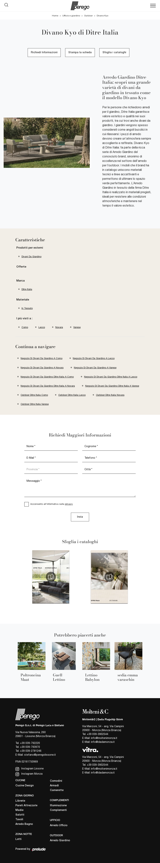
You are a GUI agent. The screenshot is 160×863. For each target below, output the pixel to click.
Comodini (56, 781)
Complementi (58, 810)
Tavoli (19, 819)
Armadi (54, 785)
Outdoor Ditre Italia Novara (110, 395)
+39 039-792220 (30, 742)
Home (55, 15)
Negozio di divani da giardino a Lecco (94, 358)
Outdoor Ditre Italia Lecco (72, 395)
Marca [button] (20, 280)
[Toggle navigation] (153, 6)
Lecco (41, 327)
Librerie (20, 801)
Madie (19, 810)
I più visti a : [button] (24, 318)
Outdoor (88, 15)
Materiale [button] (22, 299)
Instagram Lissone (29, 769)
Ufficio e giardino (71, 15)
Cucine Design (24, 785)
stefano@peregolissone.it (40, 754)
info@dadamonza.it (103, 741)
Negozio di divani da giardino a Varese (95, 367)
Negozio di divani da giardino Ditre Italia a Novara (48, 385)
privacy (69, 504)
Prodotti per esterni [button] (29, 248)
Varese (77, 327)
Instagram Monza (29, 774)
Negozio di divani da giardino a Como (41, 358)
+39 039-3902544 (97, 734)
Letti (18, 839)
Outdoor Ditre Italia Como (34, 395)
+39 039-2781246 (30, 750)
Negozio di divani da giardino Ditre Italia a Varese (112, 385)
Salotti (19, 815)
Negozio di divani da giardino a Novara (42, 367)
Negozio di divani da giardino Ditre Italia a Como (47, 376)
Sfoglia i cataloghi (114, 52)
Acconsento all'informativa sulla (51, 504)
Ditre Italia (27, 289)
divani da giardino (31, 256)
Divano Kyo (102, 15)
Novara (59, 327)
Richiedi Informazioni (44, 52)
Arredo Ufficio (58, 825)
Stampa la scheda (80, 52)
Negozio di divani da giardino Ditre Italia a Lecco (110, 376)
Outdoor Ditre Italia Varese (35, 404)
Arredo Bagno (24, 824)
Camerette (56, 790)
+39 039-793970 (30, 746)
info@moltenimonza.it (104, 737)
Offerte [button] (21, 267)
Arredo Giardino (60, 840)
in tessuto (27, 308)
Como (25, 327)
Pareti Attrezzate (26, 805)
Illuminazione (58, 805)
